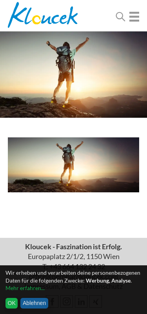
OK (12, 303)
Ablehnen (34, 303)
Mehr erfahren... (25, 288)
